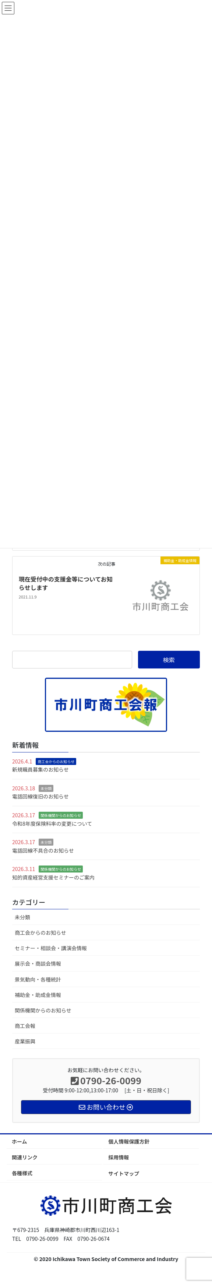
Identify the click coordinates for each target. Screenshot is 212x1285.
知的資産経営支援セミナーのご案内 (53, 877)
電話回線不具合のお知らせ (43, 850)
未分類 (46, 788)
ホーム (19, 1141)
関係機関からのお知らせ (60, 815)
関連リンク (25, 1157)
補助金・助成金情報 (38, 994)
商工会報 (25, 1025)
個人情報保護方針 (128, 1141)
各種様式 (22, 1173)
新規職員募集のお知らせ (40, 769)
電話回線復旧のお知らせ (40, 796)
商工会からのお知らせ (56, 761)
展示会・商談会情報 (38, 963)
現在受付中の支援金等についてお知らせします (66, 583)
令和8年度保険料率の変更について (52, 823)
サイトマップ (123, 1173)
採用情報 (118, 1157)
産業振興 (25, 1041)
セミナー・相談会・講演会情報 (51, 948)
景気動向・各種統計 (38, 979)
